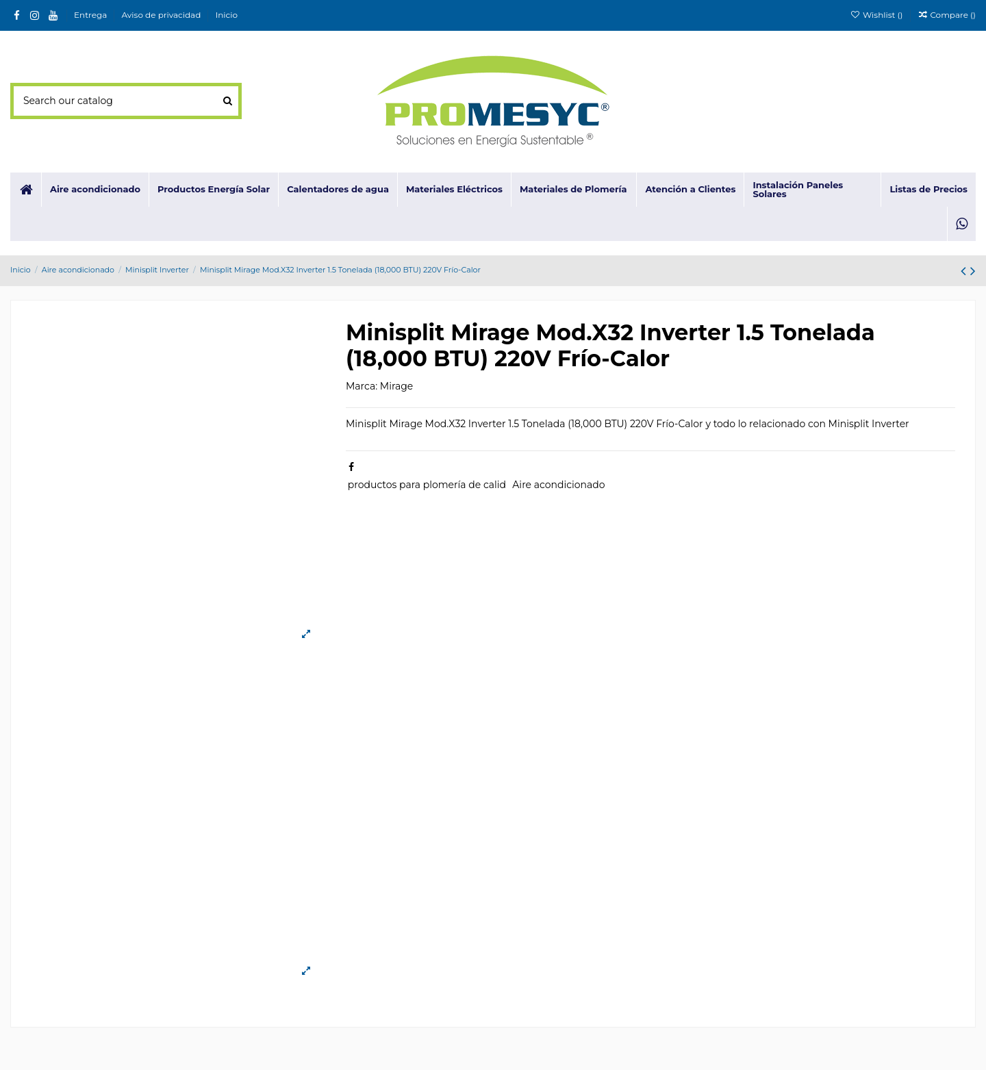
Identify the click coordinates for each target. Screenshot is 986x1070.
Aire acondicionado (558, 485)
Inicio (227, 15)
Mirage (397, 386)
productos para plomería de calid (427, 485)
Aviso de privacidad (162, 15)
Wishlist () (877, 15)
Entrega (91, 15)
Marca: (361, 386)
